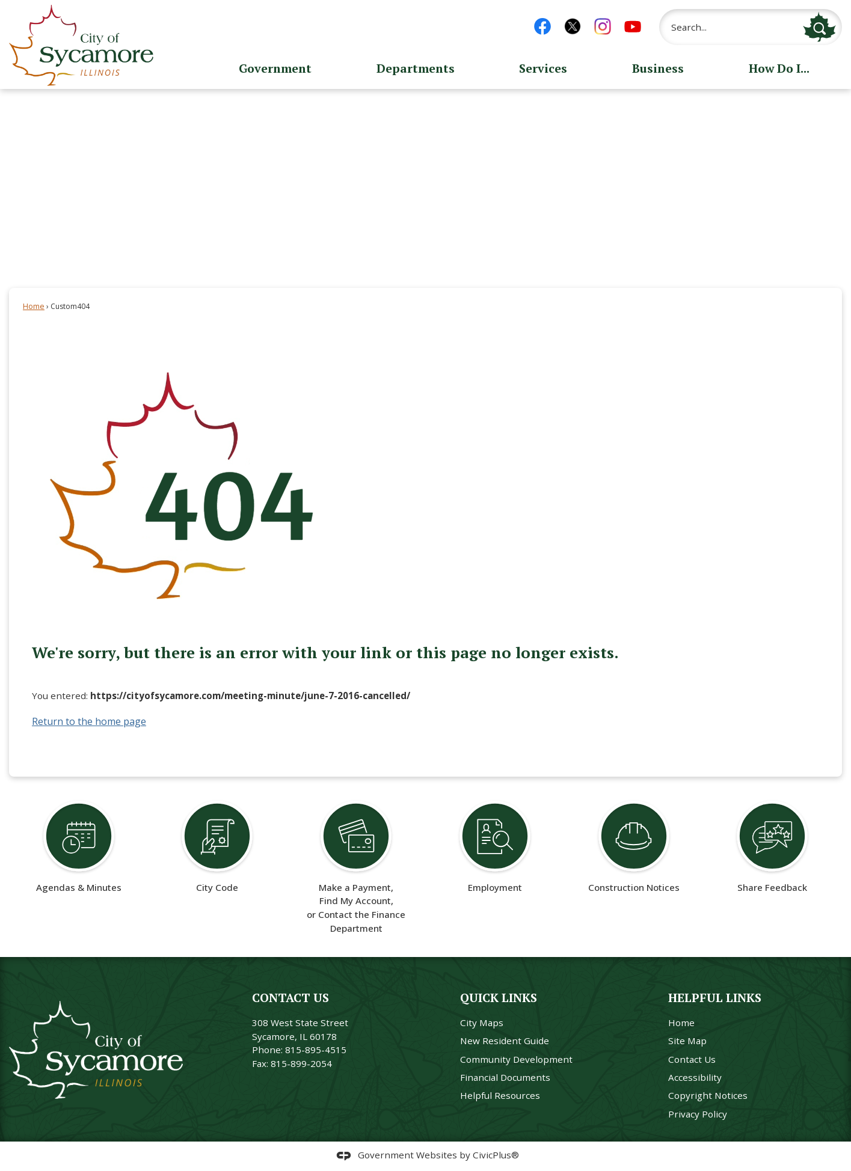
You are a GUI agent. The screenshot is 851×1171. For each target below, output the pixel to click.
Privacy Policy (697, 1114)
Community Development (516, 1059)
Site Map (687, 1041)
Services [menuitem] (543, 68)
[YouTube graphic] (632, 26)
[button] (819, 27)
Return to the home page (89, 721)
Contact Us (692, 1059)
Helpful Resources (500, 1095)
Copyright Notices (708, 1095)
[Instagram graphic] (602, 26)
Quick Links (498, 997)
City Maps (481, 1023)
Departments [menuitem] (415, 68)
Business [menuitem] (658, 68)
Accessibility (695, 1077)
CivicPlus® (496, 1155)
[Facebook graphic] (542, 26)
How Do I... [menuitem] (779, 68)
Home (34, 306)
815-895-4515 (315, 1050)
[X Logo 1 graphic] (572, 26)
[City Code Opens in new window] (217, 846)
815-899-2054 (301, 1063)
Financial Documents (505, 1077)
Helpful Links (714, 997)
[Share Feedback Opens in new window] (772, 846)
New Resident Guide (504, 1041)
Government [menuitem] (275, 68)
